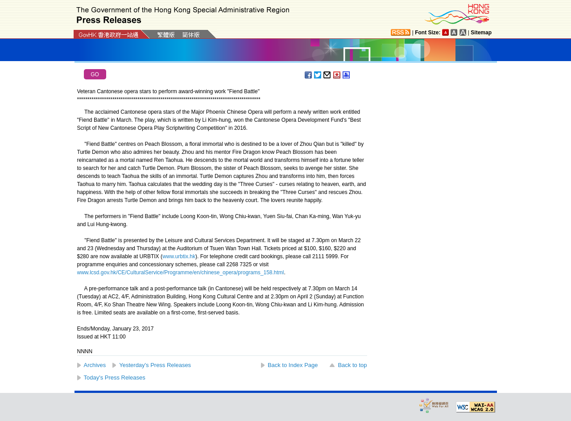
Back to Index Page (293, 365)
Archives (95, 365)
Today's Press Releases (114, 377)
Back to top (352, 365)
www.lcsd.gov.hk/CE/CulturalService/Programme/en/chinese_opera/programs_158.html (180, 272)
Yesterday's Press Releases (155, 365)
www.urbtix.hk (178, 256)
